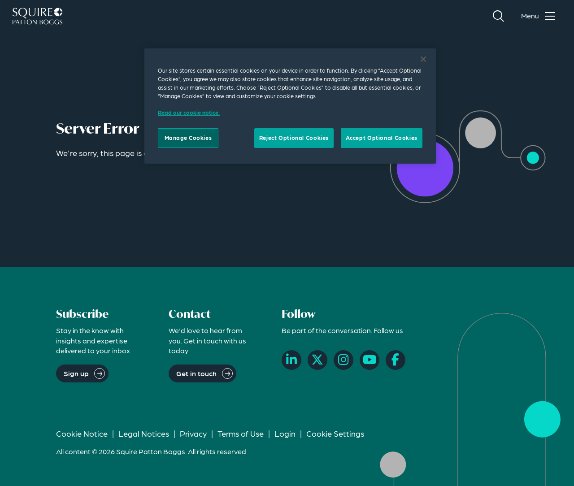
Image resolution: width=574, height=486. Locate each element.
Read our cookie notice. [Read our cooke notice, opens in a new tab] (189, 112)
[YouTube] (369, 360)
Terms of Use (240, 433)
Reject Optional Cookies (294, 137)
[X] (317, 360)
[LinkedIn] (291, 360)
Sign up (76, 373)
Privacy (193, 433)
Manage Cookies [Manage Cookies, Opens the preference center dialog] (188, 137)
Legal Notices (143, 433)
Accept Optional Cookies (381, 137)
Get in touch (196, 373)
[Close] (423, 59)
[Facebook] (395, 360)
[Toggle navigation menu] (539, 16)
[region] (290, 105)
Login (285, 433)
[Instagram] (343, 360)
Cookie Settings (335, 433)
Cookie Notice (82, 433)
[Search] (498, 16)
